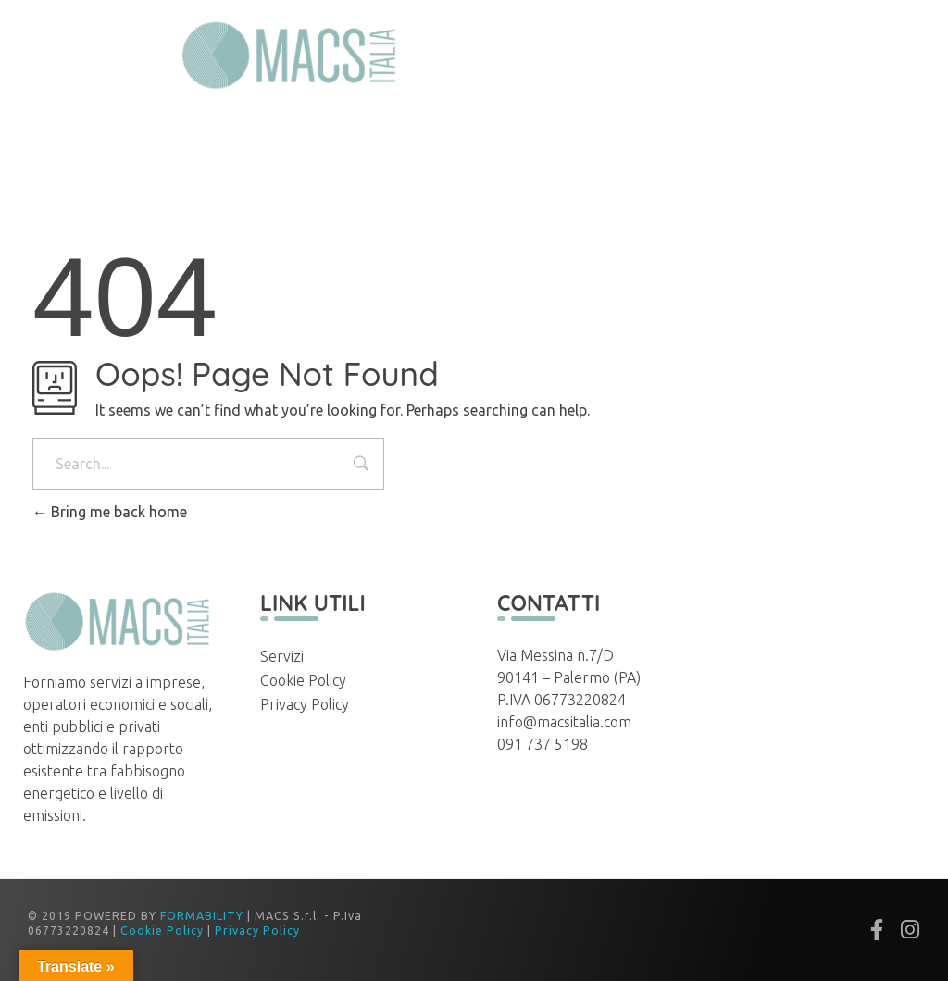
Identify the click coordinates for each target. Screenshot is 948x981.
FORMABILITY (201, 916)
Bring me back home (109, 511)
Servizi (282, 656)
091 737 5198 (542, 744)
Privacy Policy (304, 704)
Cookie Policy (303, 680)
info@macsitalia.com (564, 722)
